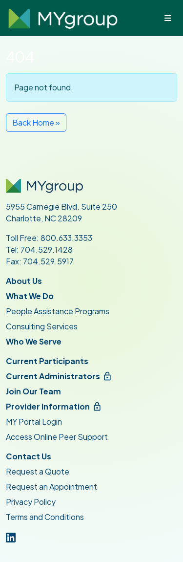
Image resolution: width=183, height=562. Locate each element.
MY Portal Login (34, 421)
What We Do (30, 296)
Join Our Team (33, 391)
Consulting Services (42, 326)
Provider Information (48, 406)
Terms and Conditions (45, 517)
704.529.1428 (46, 249)
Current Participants (47, 361)
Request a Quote (37, 471)
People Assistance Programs (57, 311)
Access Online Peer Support (57, 437)
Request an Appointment (51, 486)
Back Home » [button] (36, 122)
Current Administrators (53, 376)
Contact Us (28, 456)
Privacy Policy (31, 502)
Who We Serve (33, 341)
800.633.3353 (66, 238)
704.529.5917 (48, 261)
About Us (24, 281)
